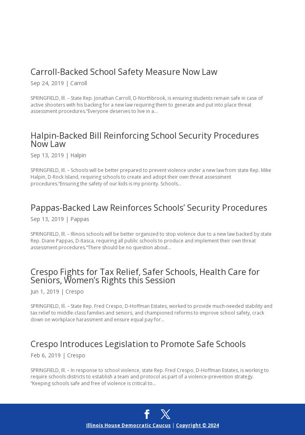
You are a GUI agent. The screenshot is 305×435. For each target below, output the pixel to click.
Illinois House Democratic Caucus (128, 425)
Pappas (79, 219)
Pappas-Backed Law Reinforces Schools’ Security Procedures (149, 207)
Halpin (78, 155)
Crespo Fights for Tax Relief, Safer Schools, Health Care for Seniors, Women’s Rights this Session (145, 276)
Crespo (75, 291)
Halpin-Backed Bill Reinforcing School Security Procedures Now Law (145, 139)
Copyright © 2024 (197, 425)
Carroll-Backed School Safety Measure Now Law (124, 71)
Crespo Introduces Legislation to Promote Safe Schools (138, 343)
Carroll (78, 83)
